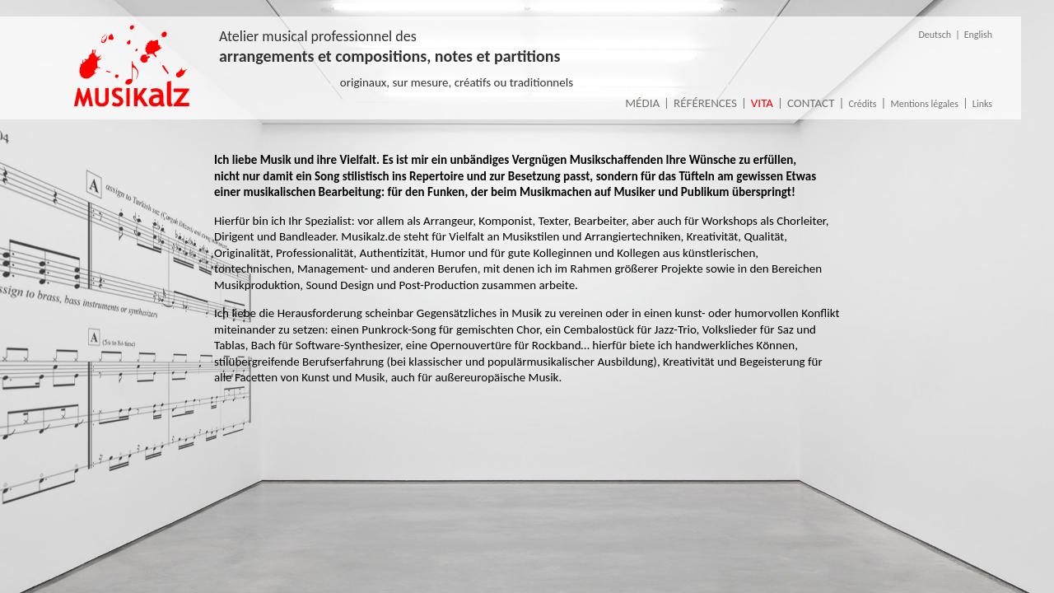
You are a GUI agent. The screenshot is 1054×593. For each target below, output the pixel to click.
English (978, 34)
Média (642, 103)
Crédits (862, 104)
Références (705, 103)
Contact (811, 103)
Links (982, 104)
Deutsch (934, 34)
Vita (762, 103)
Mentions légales (924, 104)
